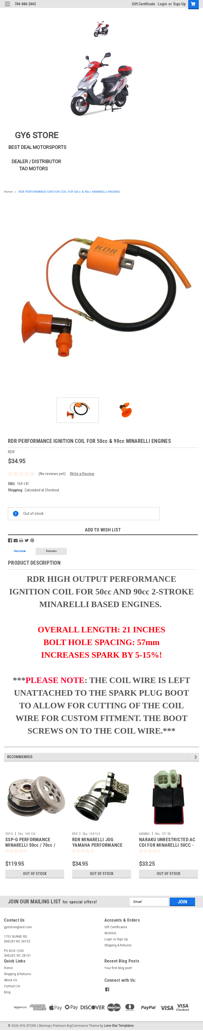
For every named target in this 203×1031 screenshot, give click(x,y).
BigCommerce (77, 1026)
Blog (7, 992)
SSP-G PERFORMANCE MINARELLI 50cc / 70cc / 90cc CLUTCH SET (30, 845)
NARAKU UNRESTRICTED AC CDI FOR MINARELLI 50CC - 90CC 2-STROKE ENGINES (167, 845)
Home (8, 191)
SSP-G (9, 834)
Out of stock (35, 874)
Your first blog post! (118, 968)
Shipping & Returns (118, 945)
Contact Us (12, 986)
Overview (20, 551)
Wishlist (110, 933)
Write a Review (82, 474)
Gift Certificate (143, 4)
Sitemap (44, 1026)
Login (162, 4)
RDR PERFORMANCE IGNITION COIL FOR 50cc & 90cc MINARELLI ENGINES (68, 191)
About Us (10, 980)
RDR (74, 834)
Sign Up (179, 4)
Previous (189, 757)
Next (197, 757)
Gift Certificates (115, 927)
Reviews (51, 551)
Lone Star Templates (119, 1026)
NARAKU (144, 834)
